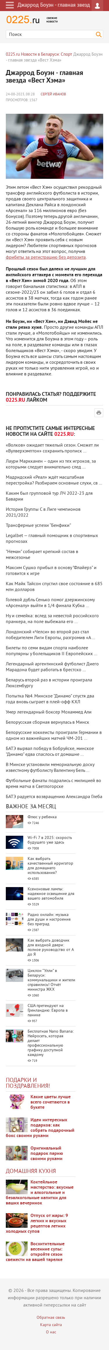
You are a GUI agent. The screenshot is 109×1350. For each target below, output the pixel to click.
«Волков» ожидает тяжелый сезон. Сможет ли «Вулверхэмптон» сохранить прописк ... (52, 448)
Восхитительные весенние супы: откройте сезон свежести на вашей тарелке (35, 1252)
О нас (51, 1332)
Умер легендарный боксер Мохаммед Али (49, 712)
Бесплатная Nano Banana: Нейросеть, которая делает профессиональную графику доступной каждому (51, 1043)
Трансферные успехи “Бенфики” (38, 526)
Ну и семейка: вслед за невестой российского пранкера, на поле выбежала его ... (52, 619)
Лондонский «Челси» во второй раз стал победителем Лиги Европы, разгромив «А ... (50, 635)
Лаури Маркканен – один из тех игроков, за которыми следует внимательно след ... (51, 464)
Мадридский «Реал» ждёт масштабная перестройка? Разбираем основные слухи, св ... (54, 480)
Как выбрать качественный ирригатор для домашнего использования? (50, 865)
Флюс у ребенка (42, 817)
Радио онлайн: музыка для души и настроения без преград (49, 919)
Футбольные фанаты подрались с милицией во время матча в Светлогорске (53, 784)
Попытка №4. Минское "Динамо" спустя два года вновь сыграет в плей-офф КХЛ (50, 699)
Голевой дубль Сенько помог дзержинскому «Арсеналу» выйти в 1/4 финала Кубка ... (50, 603)
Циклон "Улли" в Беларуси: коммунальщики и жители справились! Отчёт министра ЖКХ (51, 980)
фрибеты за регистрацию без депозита (46, 257)
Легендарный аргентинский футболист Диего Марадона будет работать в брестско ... (52, 667)
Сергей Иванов (53, 94)
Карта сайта (51, 1325)
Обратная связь (51, 1317)
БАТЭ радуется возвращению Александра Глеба (54, 797)
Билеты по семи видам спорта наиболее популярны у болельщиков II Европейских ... (51, 651)
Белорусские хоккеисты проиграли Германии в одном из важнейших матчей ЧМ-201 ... (54, 736)
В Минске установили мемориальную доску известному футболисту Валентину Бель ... (50, 768)
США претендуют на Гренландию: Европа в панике (48, 1010)
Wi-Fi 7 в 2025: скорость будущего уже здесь (50, 840)
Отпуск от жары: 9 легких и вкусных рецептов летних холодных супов (37, 1223)
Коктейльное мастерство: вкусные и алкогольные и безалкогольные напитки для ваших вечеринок (40, 1192)
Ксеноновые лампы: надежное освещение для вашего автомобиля (51, 894)
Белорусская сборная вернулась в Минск (47, 722)
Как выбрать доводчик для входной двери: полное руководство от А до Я (51, 947)
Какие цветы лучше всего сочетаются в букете (51, 1102)
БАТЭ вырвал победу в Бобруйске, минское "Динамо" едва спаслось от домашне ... (50, 752)
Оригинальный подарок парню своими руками (47, 1154)
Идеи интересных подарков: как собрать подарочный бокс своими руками (40, 1128)
